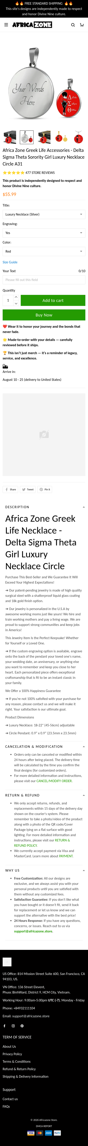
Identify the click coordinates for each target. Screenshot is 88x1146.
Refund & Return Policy (19, 1069)
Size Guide (10, 262)
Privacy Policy (12, 1054)
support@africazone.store (33, 931)
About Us (9, 1046)
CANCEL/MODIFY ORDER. (54, 781)
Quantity (9, 290)
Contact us (10, 1099)
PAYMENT (66, 856)
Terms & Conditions (17, 1061)
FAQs (6, 1106)
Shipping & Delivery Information (26, 1076)
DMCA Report (44, 1126)
